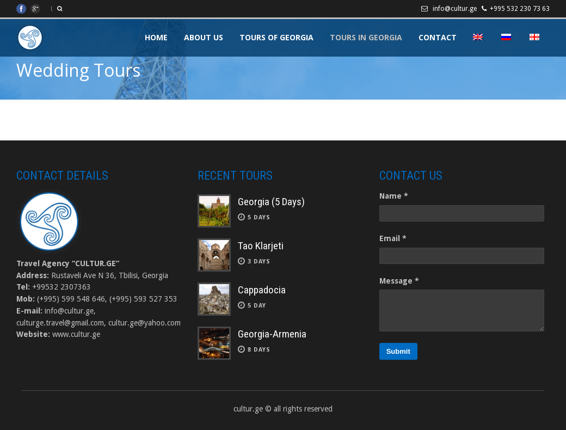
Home (156, 37)
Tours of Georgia (276, 37)
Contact (438, 37)
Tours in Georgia (366, 37)
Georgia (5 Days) (271, 201)
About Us (203, 37)
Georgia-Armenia (272, 334)
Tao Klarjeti (261, 245)
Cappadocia (262, 290)
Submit (398, 351)
